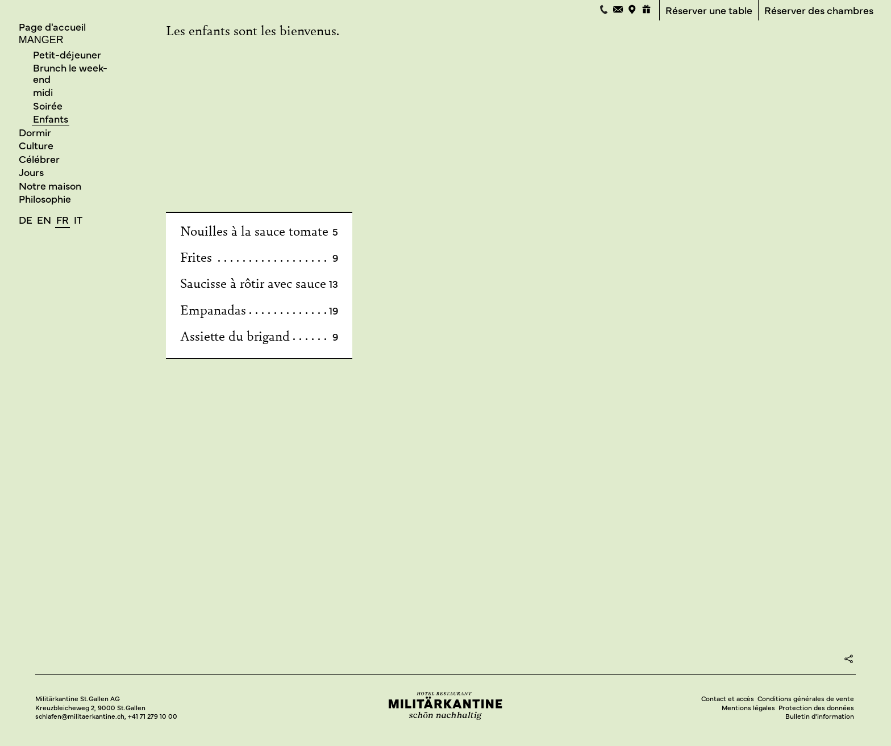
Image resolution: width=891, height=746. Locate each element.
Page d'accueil (52, 26)
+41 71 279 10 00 (152, 716)
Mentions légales (748, 707)
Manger (41, 39)
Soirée (48, 105)
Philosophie (45, 198)
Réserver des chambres (818, 10)
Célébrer (39, 158)
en (44, 219)
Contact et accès (727, 698)
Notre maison (50, 185)
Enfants (50, 118)
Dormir (35, 132)
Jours (31, 171)
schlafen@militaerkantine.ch (79, 716)
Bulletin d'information (819, 716)
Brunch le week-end (70, 73)
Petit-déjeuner (67, 54)
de (25, 219)
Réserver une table (708, 10)
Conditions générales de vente (805, 698)
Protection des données (816, 707)
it (78, 219)
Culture (36, 145)
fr (62, 219)
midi (43, 92)
